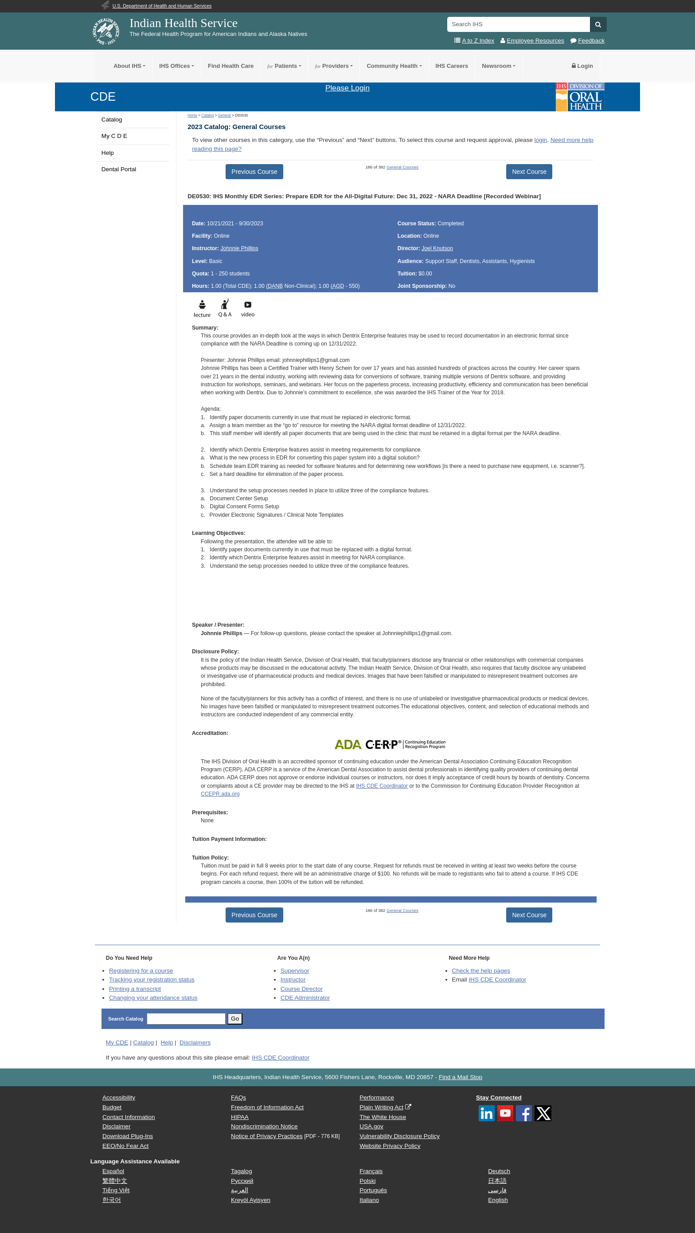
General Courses (402, 167)
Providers (332, 66)
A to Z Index (478, 40)
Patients (282, 66)
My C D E (114, 136)
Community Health (392, 66)
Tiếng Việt (115, 1190)
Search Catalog (125, 1018)
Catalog (112, 119)
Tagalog (241, 1171)
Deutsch (499, 1171)
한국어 (111, 1200)
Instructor (293, 979)
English (498, 1200)
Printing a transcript (135, 989)
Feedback (591, 40)
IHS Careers (452, 66)
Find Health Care (231, 66)
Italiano (369, 1200)
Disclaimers (195, 1042)
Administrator (305, 997)
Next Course (529, 171)
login (541, 140)
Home (192, 116)
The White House (382, 1117)
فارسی (497, 1190)
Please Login (347, 87)
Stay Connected (499, 1097)
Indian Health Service (183, 23)
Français (371, 1171)
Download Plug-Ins (127, 1136)
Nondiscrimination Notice (264, 1126)
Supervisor (295, 970)
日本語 (497, 1181)
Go (235, 1018)
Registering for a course (141, 970)
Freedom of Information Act (267, 1107)
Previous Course (254, 171)
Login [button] (582, 66)
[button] (598, 24)
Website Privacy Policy (389, 1146)
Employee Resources (535, 40)
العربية (239, 1190)
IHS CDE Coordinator (382, 786)
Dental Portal (119, 169)
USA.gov (371, 1126)
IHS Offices (174, 66)
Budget (111, 1107)
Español (113, 1171)
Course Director (302, 989)
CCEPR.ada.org (220, 794)
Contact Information (128, 1117)
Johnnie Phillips (239, 248)
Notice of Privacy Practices (267, 1136)
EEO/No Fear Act (125, 1146)
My (117, 1042)
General (224, 116)
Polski (367, 1181)
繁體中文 (114, 1181)
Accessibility (118, 1097)
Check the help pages (481, 970)
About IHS (127, 66)
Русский (242, 1181)
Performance (376, 1097)
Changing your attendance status (153, 997)
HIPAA (240, 1117)
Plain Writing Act (381, 1107)
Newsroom (496, 66)
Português (373, 1190)
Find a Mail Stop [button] (460, 1077)
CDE (103, 96)
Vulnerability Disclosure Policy (399, 1136)
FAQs (238, 1097)
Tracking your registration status (152, 979)
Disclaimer (116, 1126)
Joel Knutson (437, 248)
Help (108, 152)
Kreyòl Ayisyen (250, 1200)
